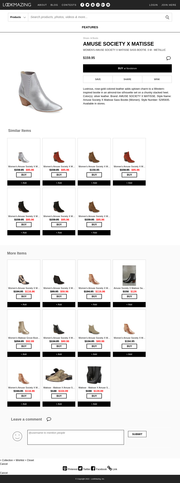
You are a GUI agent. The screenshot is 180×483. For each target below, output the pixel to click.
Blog (54, 5)
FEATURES (90, 27)
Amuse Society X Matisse (118, 43)
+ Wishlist (19, 460)
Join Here (169, 5)
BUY (127, 68)
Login (153, 5)
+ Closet (29, 460)
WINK (157, 79)
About (42, 5)
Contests (69, 5)
